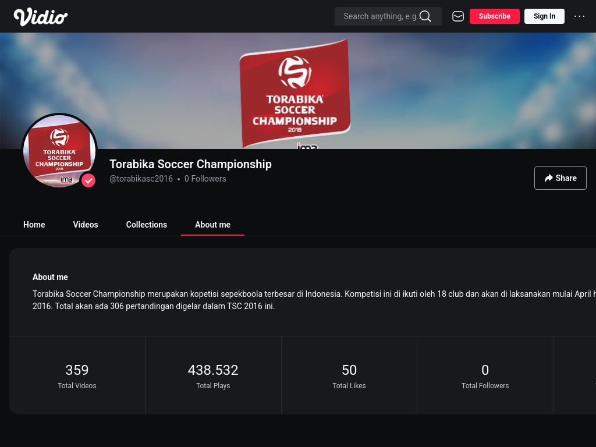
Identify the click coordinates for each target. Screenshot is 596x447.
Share (560, 178)
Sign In (544, 16)
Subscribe (494, 16)
